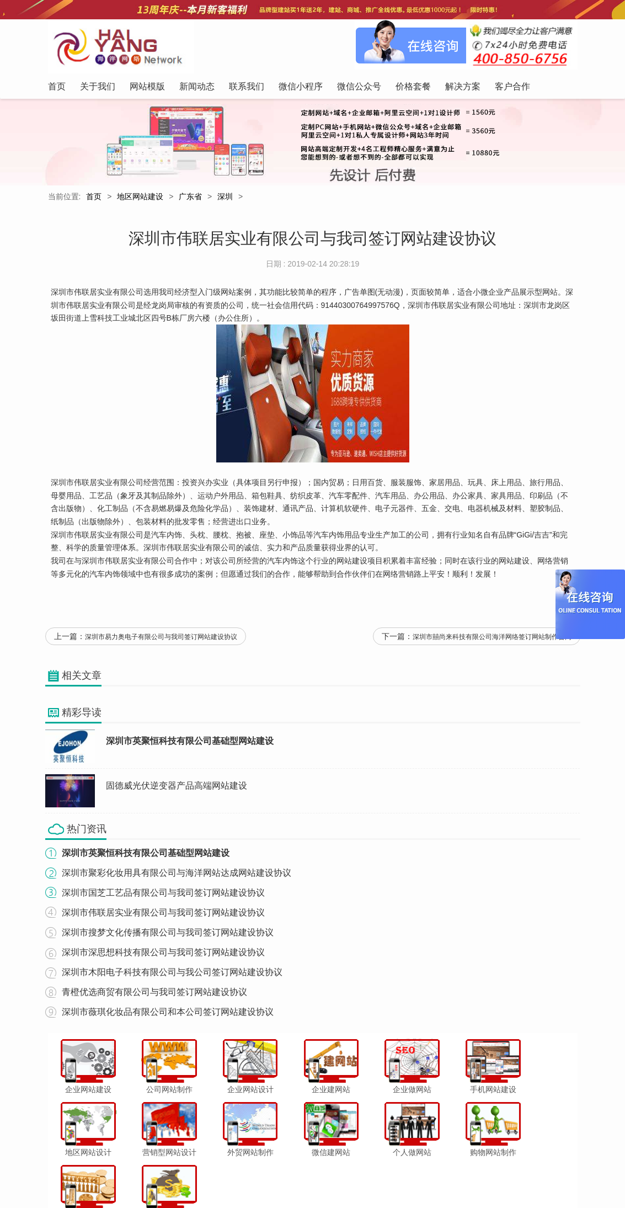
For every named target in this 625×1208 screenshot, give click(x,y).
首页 (94, 198)
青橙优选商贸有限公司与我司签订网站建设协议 (154, 997)
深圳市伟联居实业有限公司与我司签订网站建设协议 (163, 918)
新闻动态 (223, 1177)
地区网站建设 (140, 198)
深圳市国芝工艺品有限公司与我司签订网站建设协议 (163, 898)
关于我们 (148, 1177)
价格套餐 (385, 1177)
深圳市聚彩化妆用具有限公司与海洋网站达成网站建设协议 (176, 878)
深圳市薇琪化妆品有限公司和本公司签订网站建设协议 (168, 1017)
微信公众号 (344, 1177)
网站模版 (185, 1177)
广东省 (190, 198)
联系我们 (260, 1177)
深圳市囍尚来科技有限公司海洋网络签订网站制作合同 (492, 643)
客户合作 (460, 1177)
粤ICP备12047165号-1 (406, 1196)
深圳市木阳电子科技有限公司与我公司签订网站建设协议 (172, 977)
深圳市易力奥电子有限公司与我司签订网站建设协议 (161, 643)
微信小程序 (300, 1177)
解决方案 (423, 1177)
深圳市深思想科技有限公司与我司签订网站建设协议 (163, 957)
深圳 (225, 198)
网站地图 (497, 1177)
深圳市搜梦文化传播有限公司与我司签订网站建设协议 (168, 938)
